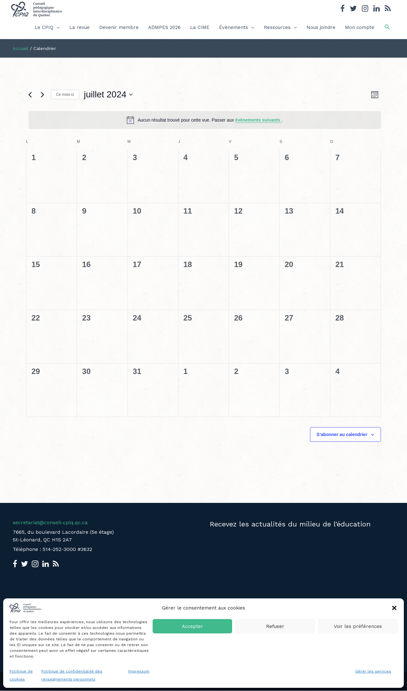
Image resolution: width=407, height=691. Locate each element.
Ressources (277, 27)
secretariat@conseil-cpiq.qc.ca (50, 522)
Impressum (138, 671)
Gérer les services (373, 671)
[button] (394, 608)
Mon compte (359, 27)
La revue (79, 27)
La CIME (200, 27)
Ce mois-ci (65, 94)
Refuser (275, 626)
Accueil (20, 48)
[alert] (205, 120)
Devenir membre (119, 27)
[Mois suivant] (42, 94)
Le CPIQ (44, 27)
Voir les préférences (358, 626)
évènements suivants (258, 120)
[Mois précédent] (30, 94)
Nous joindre (321, 27)
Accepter (192, 626)
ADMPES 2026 (164, 27)
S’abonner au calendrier (342, 434)
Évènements (233, 27)
